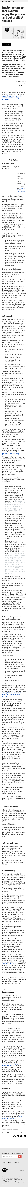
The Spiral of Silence (9, 964)
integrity (15, 1064)
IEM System (6, 44)
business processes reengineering (12, 453)
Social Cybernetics (9, 1)
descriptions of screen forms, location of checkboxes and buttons (12, 694)
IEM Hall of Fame (6, 1162)
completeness (7, 1066)
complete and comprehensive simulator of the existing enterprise (12, 98)
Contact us (16, 1162)
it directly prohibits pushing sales (21, 189)
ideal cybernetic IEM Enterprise (12, 1117)
